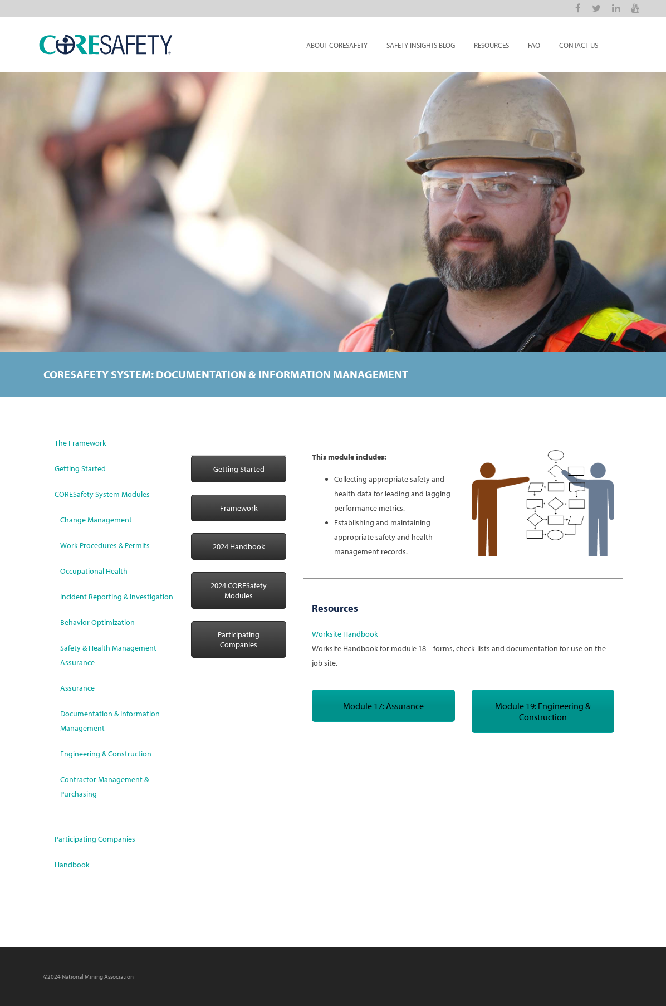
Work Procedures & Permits (105, 545)
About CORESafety (337, 45)
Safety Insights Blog (420, 45)
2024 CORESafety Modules (238, 590)
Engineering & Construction (105, 754)
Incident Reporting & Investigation (116, 597)
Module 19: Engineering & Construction (543, 711)
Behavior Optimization (97, 622)
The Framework (80, 443)
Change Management (96, 520)
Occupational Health (94, 571)
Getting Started (80, 468)
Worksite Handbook (345, 634)
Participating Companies (95, 839)
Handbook (72, 865)
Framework (239, 508)
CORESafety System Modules (102, 494)
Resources (491, 45)
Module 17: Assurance (383, 705)
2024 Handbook (239, 546)
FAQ (534, 45)
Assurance (77, 688)
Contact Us (578, 45)
